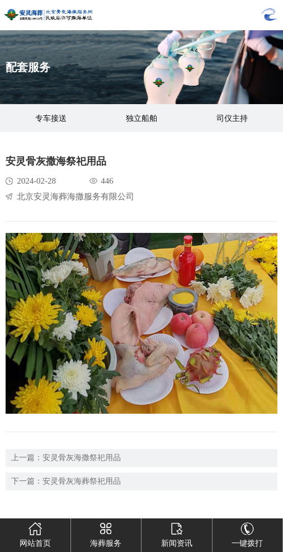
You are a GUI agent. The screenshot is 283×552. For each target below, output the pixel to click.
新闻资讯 (176, 533)
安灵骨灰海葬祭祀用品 (82, 481)
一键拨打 (247, 533)
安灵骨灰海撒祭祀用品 (82, 457)
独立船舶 (141, 118)
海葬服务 (105, 533)
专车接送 (51, 118)
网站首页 (35, 533)
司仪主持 (232, 118)
